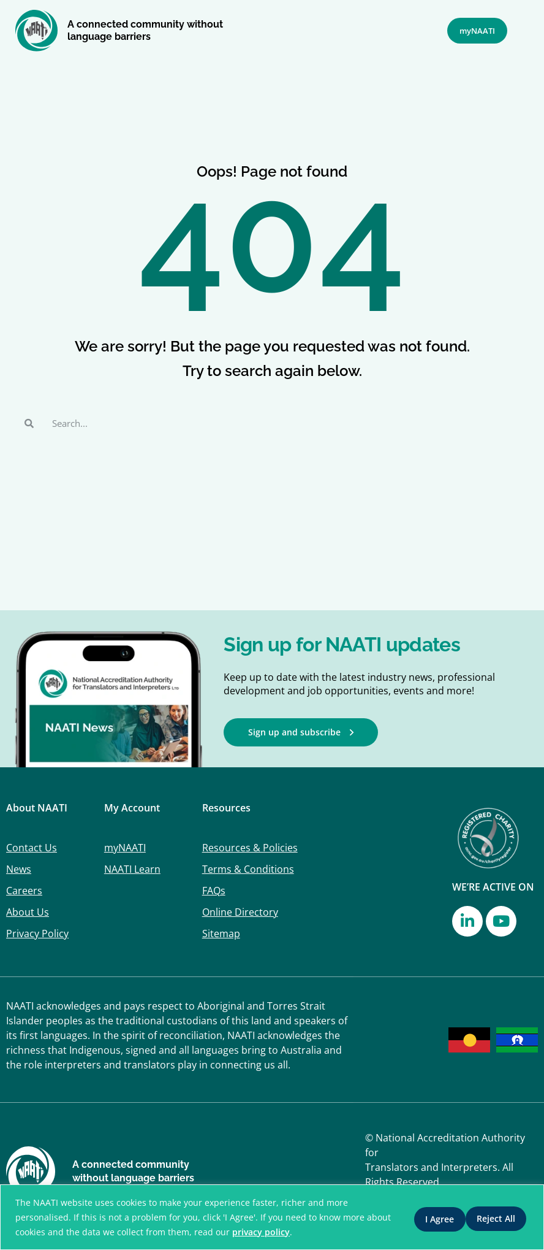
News (18, 869)
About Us (27, 912)
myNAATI (125, 848)
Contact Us (31, 848)
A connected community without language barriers (145, 30)
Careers (24, 890)
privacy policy (287, 1232)
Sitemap (221, 933)
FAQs (213, 890)
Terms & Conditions (248, 869)
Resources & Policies (250, 848)
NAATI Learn (132, 869)
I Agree (497, 1217)
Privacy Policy (37, 933)
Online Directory (240, 912)
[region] (272, 1217)
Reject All (426, 1217)
